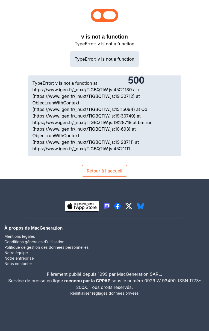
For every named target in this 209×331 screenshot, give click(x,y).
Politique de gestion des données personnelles (46, 247)
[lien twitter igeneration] (129, 206)
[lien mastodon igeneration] (107, 206)
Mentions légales (19, 236)
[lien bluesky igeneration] (140, 206)
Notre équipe (16, 252)
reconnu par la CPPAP (87, 280)
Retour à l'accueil (104, 171)
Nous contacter (18, 263)
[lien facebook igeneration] (117, 206)
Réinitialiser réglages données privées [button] (104, 293)
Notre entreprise (19, 258)
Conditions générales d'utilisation (34, 241)
